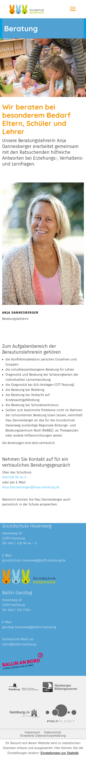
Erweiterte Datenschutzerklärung (43, 735)
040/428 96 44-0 (14, 477)
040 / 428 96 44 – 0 (22, 543)
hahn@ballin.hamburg (19, 644)
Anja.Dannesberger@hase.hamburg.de (30, 487)
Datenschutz (52, 732)
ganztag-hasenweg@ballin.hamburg (29, 627)
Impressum (32, 732)
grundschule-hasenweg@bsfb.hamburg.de (33, 560)
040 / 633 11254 (19, 610)
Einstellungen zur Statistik (59, 753)
